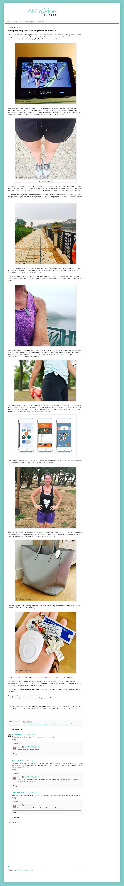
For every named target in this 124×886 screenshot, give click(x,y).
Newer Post (12, 867)
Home (8, 22)
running (54, 724)
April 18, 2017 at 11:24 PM (29, 792)
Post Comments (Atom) (25, 870)
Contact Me (41, 22)
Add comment (13, 818)
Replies (16, 744)
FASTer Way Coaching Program (24, 22)
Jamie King (16, 792)
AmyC (19, 747)
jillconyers (16, 734)
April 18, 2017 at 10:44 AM (24, 760)
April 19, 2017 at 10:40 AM (32, 805)
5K (14, 724)
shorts (51, 181)
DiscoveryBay (29, 724)
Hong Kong (37, 724)
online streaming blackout (57, 37)
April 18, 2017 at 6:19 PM (32, 777)
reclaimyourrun (46, 724)
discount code (19, 724)
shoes (44, 181)
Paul (13, 760)
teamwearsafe (61, 724)
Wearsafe (63, 354)
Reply (14, 740)
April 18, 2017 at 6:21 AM (28, 734)
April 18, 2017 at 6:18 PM (32, 747)
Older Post (78, 867)
